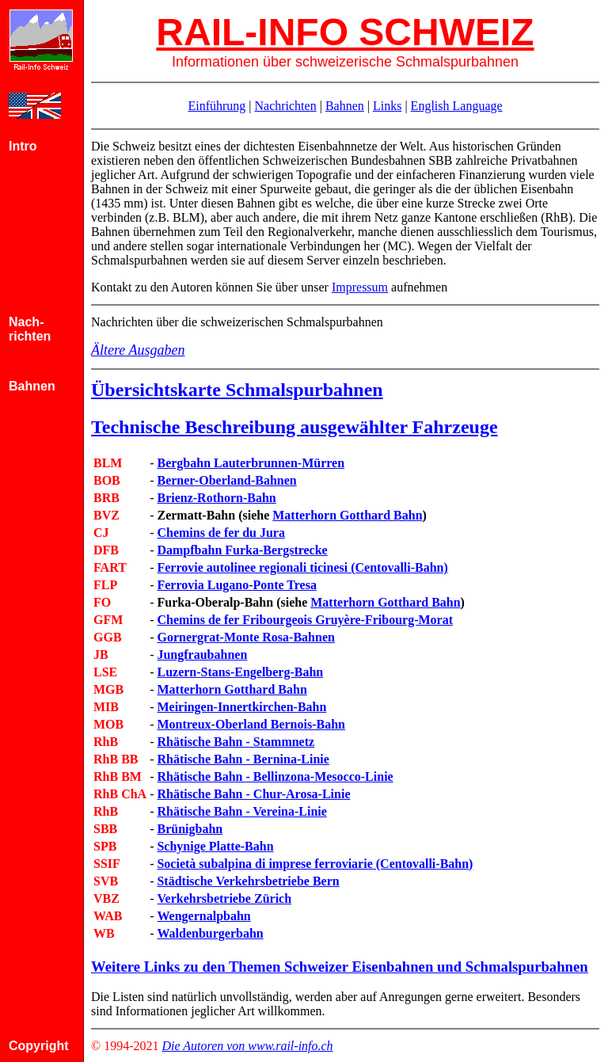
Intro (23, 146)
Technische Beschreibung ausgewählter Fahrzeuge (294, 427)
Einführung (216, 105)
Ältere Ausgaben (137, 350)
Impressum (360, 287)
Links (387, 105)
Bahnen (344, 105)
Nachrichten (285, 105)
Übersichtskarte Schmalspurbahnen (237, 389)
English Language (457, 105)
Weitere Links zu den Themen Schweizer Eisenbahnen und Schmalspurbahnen (339, 966)
